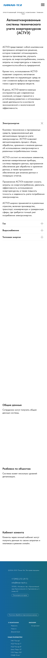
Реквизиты (14, 626)
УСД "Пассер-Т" (16, 644)
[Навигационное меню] (42, 5)
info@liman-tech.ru (19, 582)
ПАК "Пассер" (15, 641)
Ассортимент (35, 626)
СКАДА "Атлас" (15, 655)
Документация (15, 632)
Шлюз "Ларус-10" (16, 649)
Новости (13, 629)
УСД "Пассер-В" (16, 647)
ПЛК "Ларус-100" (16, 652)
